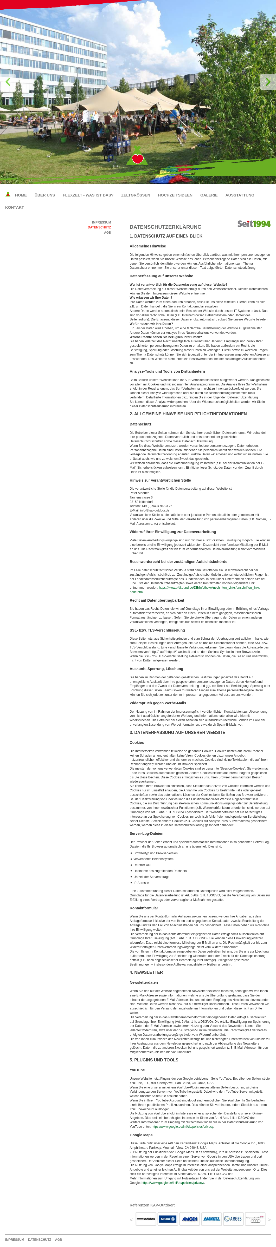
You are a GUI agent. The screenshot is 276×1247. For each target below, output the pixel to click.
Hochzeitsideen (175, 195)
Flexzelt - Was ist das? (88, 195)
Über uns (45, 195)
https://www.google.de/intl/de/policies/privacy (182, 1126)
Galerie (209, 195)
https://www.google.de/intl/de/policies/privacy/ (173, 1183)
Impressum (101, 222)
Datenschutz (99, 227)
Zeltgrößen (135, 195)
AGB (107, 232)
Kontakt (14, 207)
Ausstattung (240, 195)
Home (21, 195)
